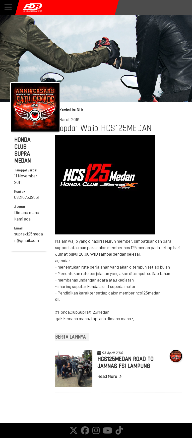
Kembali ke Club (69, 110)
